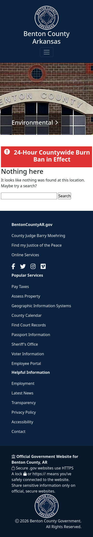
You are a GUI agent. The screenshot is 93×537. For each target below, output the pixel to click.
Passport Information (31, 334)
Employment (23, 383)
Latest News (22, 393)
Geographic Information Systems (41, 305)
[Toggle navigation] (46, 52)
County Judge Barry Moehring (38, 235)
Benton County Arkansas (46, 37)
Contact (18, 431)
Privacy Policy (24, 412)
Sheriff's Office (25, 344)
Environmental (32, 122)
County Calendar (27, 315)
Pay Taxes (20, 286)
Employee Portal (26, 363)
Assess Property (26, 296)
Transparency (24, 402)
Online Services (25, 254)
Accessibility (22, 422)
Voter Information (28, 353)
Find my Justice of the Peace (37, 245)
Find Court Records (29, 325)
